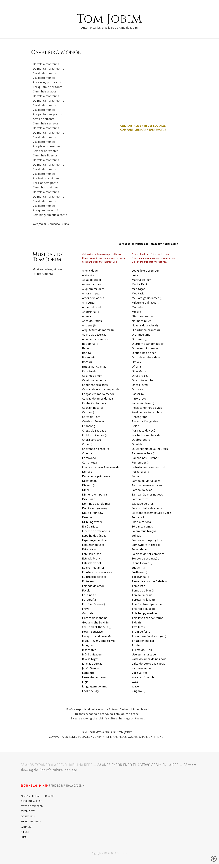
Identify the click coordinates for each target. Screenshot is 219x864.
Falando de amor (93, 586)
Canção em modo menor (98, 394)
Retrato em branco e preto (149, 467)
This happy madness (145, 613)
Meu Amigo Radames (145, 298)
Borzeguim (89, 357)
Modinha (137, 307)
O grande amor (142, 334)
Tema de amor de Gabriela (149, 581)
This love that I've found (147, 618)
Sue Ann (137, 567)
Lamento (88, 673)
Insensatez (89, 650)
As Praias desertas (94, 334)
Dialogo (87, 485)
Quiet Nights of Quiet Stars (150, 449)
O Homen (138, 339)
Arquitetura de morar (96, 330)
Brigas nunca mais (94, 366)
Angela (86, 316)
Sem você (138, 517)
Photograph (140, 417)
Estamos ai (89, 549)
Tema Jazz (138, 586)
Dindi (85, 490)
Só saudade (139, 549)
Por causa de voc (143, 430)
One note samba (142, 380)
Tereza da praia (142, 595)
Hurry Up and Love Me (96, 636)
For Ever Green (92, 604)
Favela (86, 590)
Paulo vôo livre (141, 403)
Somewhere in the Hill (146, 545)
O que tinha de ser (144, 353)
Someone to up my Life (147, 540)
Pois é (135, 426)
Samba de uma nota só (147, 485)
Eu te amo (88, 581)
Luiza (135, 275)
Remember (139, 462)
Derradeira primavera (96, 476)
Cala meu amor (92, 375)
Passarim (138, 394)
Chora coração (91, 439)
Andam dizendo (92, 307)
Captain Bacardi (92, 407)
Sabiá (135, 476)
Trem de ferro (141, 631)
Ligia (85, 682)
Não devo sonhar (143, 316)
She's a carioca (141, 522)
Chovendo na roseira (95, 449)
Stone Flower (140, 563)
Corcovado (89, 458)
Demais (87, 471)
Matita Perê (139, 284)
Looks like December (145, 270)
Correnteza (89, 462)
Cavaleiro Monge (93, 421)
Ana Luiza (88, 302)
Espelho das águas (94, 535)
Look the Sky (90, 691)
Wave (135, 682)
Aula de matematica (95, 339)
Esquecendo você (93, 545)
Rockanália (139, 471)
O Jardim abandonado (146, 343)
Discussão (88, 499)
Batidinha (88, 343)
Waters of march (143, 677)
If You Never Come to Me (98, 641)
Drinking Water (92, 522)
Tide (134, 622)
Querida (137, 444)
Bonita (86, 353)
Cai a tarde (89, 371)
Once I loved (140, 385)
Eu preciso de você (94, 577)
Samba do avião (142, 490)
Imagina (87, 645)
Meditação (138, 289)
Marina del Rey (141, 280)
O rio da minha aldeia (146, 357)
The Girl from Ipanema (147, 604)
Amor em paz (91, 293)
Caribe (86, 412)
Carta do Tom (91, 417)
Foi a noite (89, 595)
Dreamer (88, 517)
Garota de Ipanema (94, 618)
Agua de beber (91, 280)
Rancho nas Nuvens (144, 458)
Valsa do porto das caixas (148, 663)
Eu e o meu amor (93, 567)
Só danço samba (142, 526)
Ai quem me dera (93, 289)
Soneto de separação (145, 558)
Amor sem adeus (93, 298)
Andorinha (89, 311)
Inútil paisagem (92, 654)
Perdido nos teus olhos (147, 412)
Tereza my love (141, 599)
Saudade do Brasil (143, 503)
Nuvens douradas (143, 325)
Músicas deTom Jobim (48, 257)
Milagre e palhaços (144, 302)
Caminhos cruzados (95, 385)
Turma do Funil (142, 650)
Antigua (87, 325)
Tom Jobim (109, 19)
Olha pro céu (140, 375)
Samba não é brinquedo (147, 494)
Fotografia (89, 599)
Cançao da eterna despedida (100, 389)
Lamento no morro (94, 677)
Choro (86, 444)
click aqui (170, 244)
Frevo (85, 609)
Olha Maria (139, 371)
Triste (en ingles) (143, 641)
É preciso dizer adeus (96, 531)
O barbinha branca (144, 330)
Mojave (136, 311)
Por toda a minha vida (146, 435)
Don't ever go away (94, 508)
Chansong (88, 426)
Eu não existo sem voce (97, 572)
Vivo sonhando (141, 668)
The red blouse (141, 609)
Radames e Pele (142, 453)
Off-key (136, 362)
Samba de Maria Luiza (146, 481)
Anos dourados (92, 321)
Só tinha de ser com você (148, 554)
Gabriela (87, 613)
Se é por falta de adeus (147, 508)
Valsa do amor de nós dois (149, 659)
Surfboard (138, 572)
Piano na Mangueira (145, 421)
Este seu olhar (91, 554)
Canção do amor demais (98, 398)
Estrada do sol (91, 563)
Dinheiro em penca (94, 494)
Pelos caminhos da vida (147, 407)
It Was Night (90, 659)
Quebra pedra (141, 439)
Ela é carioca (90, 526)
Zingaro (137, 691)
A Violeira (88, 275)
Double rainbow (92, 513)
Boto (85, 362)
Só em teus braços (144, 531)
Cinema (87, 453)
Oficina (136, 366)
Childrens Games (93, 435)
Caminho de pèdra (94, 380)
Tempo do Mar (141, 590)
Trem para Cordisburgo (147, 636)
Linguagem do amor (95, 686)
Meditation (139, 293)
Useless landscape (144, 654)
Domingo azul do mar (96, 503)
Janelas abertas (92, 663)
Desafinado (89, 481)
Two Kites (138, 627)
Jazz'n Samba (90, 668)
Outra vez (138, 389)
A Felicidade (90, 270)
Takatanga (139, 577)
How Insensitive (92, 631)
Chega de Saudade (94, 430)
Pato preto (139, 398)
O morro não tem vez (146, 348)
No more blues (141, 321)
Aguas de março (92, 284)
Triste (136, 645)
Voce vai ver (139, 673)
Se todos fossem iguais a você (151, 513)
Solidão (136, 535)
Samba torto (140, 499)
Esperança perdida (94, 540)
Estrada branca (92, 558)
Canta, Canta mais (94, 403)
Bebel (86, 348)
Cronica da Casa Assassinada (100, 467)
